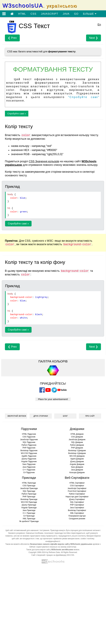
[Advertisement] (53, 591)
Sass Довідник (77, 467)
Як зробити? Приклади (29, 521)
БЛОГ (65, 416)
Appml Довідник (77, 459)
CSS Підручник (29, 437)
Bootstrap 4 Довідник (77, 453)
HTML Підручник (29, 434)
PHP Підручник (29, 448)
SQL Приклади (29, 491)
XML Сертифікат (77, 513)
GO (76, 13)
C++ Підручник (29, 470)
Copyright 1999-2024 (37, 552)
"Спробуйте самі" (84, 97)
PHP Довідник (77, 448)
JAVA (66, 13)
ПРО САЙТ (90, 416)
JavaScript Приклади (29, 488)
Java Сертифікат (77, 508)
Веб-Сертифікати (77, 477)
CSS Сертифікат (77, 486)
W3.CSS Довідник (77, 456)
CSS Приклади (29, 486)
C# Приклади (28, 516)
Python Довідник (77, 445)
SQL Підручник (29, 442)
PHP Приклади (29, 497)
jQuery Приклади (29, 505)
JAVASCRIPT (49, 13)
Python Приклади (29, 494)
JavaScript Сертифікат (77, 488)
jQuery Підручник (29, 459)
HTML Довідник (76, 434)
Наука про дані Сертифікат (77, 497)
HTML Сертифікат (77, 483)
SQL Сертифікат (77, 502)
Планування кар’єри (77, 516)
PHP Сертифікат (77, 505)
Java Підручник (29, 467)
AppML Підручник (29, 456)
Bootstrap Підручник (29, 450)
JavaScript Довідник (77, 439)
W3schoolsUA (39, 5)
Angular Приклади (28, 508)
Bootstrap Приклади (29, 499)
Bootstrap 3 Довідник (77, 450)
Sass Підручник (29, 464)
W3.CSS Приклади (29, 502)
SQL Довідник (77, 442)
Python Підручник (29, 445)
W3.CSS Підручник (29, 453)
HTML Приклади (29, 483)
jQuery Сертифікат (77, 499)
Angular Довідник (77, 464)
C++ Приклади (29, 513)
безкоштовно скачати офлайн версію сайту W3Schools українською (61, 544)
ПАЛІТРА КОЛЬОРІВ (53, 361)
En (99, 24)
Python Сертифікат (77, 494)
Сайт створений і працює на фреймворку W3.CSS (52, 555)
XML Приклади (29, 519)
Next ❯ (93, 37)
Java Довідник (77, 470)
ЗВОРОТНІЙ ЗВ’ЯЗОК (16, 416)
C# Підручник (29, 472)
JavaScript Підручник (29, 439)
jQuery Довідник (77, 461)
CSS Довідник (77, 437)
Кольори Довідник (77, 472)
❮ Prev (12, 37)
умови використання (71, 539)
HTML (22, 13)
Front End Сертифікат (77, 491)
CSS (33, 13)
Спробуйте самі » (16, 113)
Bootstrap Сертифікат (77, 510)
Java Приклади (29, 510)
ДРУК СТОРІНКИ (41, 416)
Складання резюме (77, 519)
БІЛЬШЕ (90, 13)
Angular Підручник (29, 461)
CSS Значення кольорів (44, 161)
